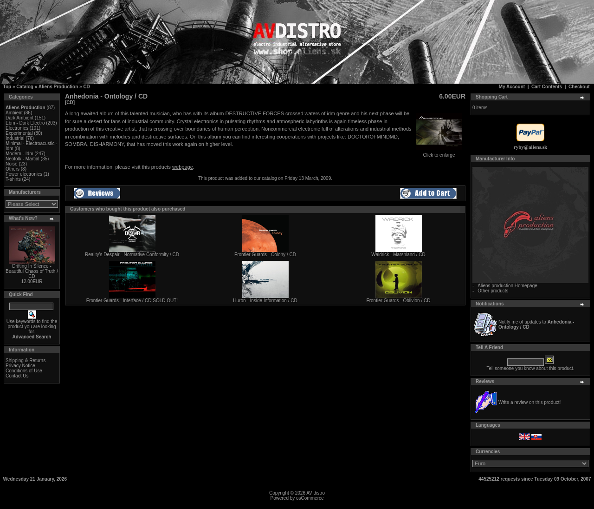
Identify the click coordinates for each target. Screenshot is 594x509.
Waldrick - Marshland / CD (398, 254)
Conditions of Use (24, 370)
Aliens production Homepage (507, 285)
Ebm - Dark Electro (25, 123)
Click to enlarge (439, 153)
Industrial (15, 138)
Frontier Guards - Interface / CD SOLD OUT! (132, 300)
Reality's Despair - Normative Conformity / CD (132, 254)
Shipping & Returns (25, 360)
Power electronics (24, 174)
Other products (493, 290)
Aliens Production (58, 86)
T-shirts (13, 179)
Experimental (19, 133)
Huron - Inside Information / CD (265, 300)
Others (12, 169)
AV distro (315, 493)
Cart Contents (546, 86)
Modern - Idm (19, 153)
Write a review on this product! (529, 402)
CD (86, 86)
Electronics (17, 128)
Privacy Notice (20, 365)
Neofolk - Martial (22, 158)
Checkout (579, 86)
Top (7, 86)
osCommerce (309, 498)
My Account (512, 86)
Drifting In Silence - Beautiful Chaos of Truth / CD (32, 271)
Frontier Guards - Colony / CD (265, 254)
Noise (12, 163)
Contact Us (17, 375)
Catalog (24, 86)
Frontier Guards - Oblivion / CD (399, 300)
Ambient (14, 112)
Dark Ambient (19, 117)
